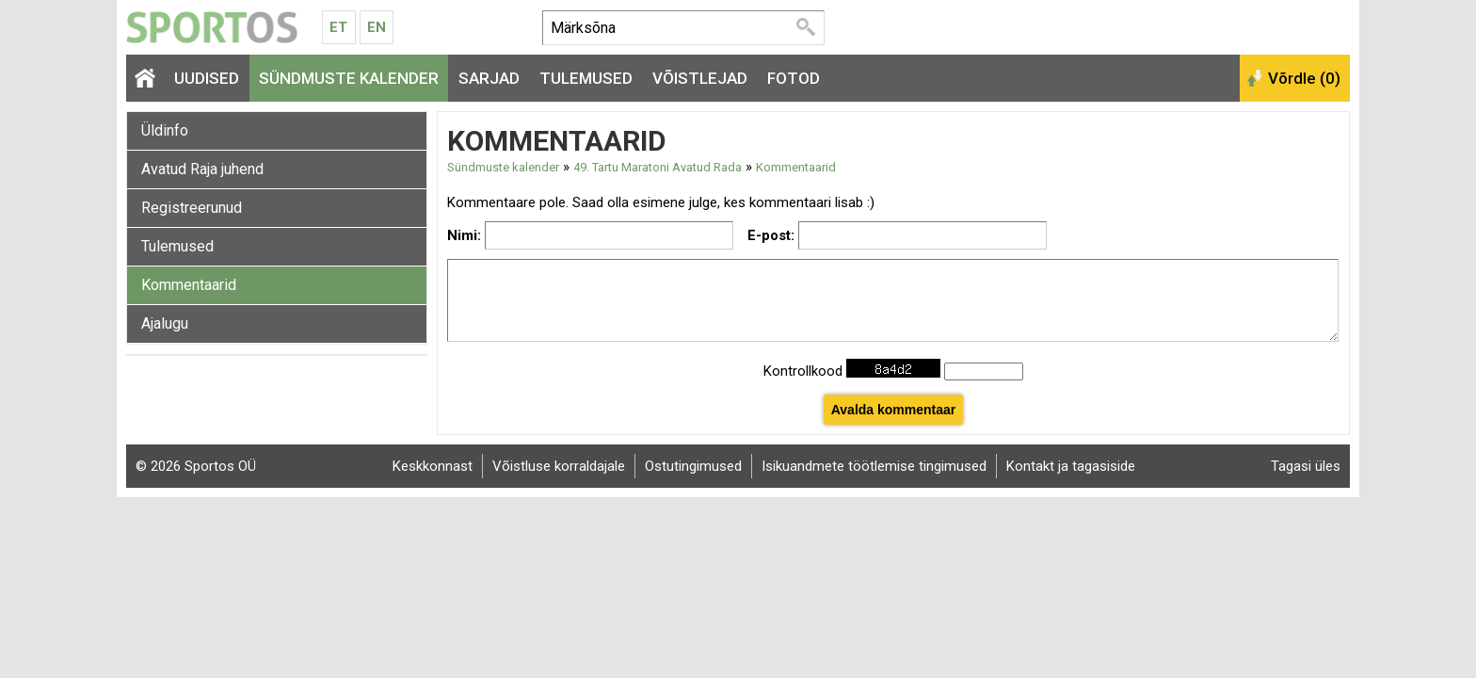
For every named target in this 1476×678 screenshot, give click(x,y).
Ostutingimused (693, 466)
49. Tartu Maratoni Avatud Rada (657, 167)
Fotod (793, 78)
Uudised (206, 78)
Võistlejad (699, 78)
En (376, 27)
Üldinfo (164, 130)
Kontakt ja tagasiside (1070, 466)
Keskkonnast (433, 466)
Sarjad (489, 78)
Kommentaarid (188, 285)
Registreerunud (191, 208)
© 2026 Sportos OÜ (196, 466)
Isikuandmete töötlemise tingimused (874, 466)
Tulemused (586, 78)
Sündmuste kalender (349, 78)
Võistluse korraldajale (558, 466)
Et (338, 27)
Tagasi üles (1305, 466)
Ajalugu (164, 323)
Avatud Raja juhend (202, 169)
